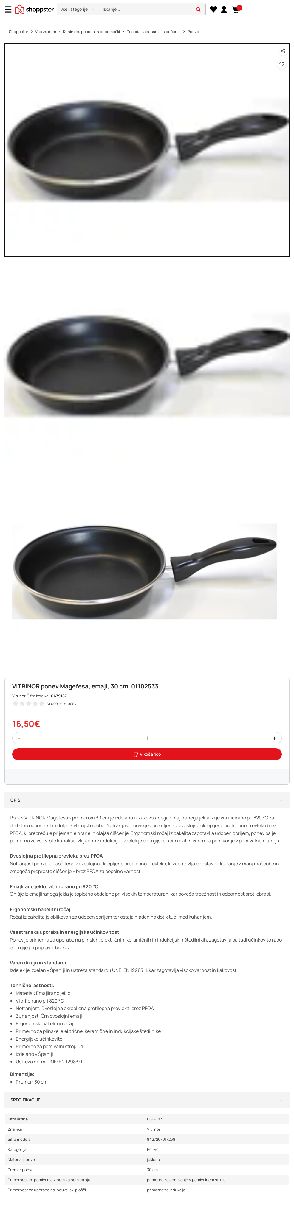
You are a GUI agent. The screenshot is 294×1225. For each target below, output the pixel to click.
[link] (224, 9)
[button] (78, 9)
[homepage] (34, 8)
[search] (152, 9)
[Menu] (10, 9)
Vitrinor (19, 696)
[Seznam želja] (213, 9)
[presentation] (147, 9)
